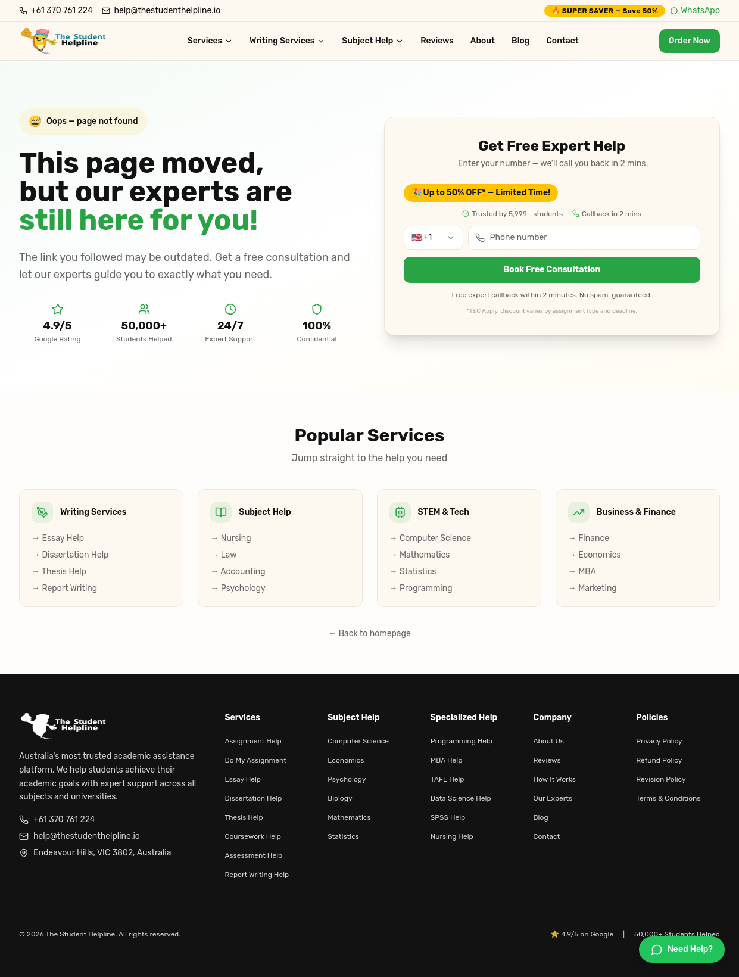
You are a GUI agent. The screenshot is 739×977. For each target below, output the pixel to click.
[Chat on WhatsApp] (682, 949)
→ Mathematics (419, 555)
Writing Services (287, 41)
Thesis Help (243, 817)
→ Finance (588, 538)
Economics (346, 760)
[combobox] (433, 238)
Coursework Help (252, 836)
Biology (340, 798)
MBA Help (446, 760)
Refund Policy (659, 760)
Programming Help (461, 741)
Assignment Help (252, 741)
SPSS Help (448, 817)
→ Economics (594, 555)
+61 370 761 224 (57, 819)
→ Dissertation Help (70, 555)
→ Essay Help (58, 538)
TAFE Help (447, 779)
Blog (520, 41)
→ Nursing (230, 538)
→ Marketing (592, 588)
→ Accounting (237, 572)
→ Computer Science (430, 538)
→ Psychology (238, 588)
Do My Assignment (255, 760)
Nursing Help (452, 836)
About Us (549, 741)
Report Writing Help (256, 874)
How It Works (555, 779)
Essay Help (242, 779)
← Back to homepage (369, 633)
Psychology (347, 779)
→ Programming (421, 588)
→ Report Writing (64, 588)
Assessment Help (253, 855)
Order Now (689, 41)
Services (210, 41)
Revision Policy (660, 779)
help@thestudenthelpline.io (79, 836)
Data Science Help (461, 798)
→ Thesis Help (59, 572)
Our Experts (553, 798)
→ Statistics (412, 572)
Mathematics (349, 817)
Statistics (343, 836)
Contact (562, 41)
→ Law (223, 555)
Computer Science (358, 741)
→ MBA (582, 572)
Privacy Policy (659, 741)
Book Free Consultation (551, 270)
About (482, 41)
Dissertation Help (253, 798)
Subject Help (373, 41)
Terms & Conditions (668, 798)
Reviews (437, 41)
